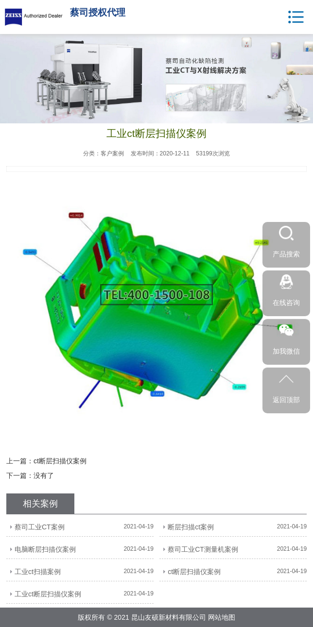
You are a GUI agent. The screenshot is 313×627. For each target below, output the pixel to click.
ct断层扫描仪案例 (60, 461)
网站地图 (221, 617)
